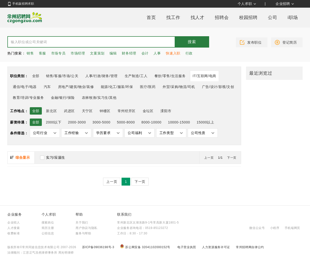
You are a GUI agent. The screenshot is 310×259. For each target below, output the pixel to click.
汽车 (47, 87)
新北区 (51, 111)
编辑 (113, 53)
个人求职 (245, 4)
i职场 (293, 17)
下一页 (231, 157)
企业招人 (13, 222)
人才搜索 (13, 228)
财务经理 (129, 53)
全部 (35, 76)
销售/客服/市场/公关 (62, 76)
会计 (145, 53)
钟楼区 (105, 111)
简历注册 (48, 228)
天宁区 (87, 111)
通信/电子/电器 (25, 87)
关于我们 (82, 222)
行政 (189, 53)
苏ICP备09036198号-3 (98, 247)
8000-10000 (151, 122)
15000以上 (205, 122)
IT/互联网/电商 (204, 76)
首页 (151, 17)
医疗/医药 (147, 87)
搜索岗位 (48, 222)
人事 (157, 53)
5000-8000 (126, 122)
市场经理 (78, 53)
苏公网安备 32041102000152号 (145, 247)
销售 (30, 53)
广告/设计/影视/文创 (218, 87)
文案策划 (97, 53)
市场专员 (58, 53)
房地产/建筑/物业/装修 (76, 87)
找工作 (173, 17)
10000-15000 (179, 122)
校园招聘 (248, 17)
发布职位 (254, 42)
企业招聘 (283, 4)
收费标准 (13, 233)
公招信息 (48, 233)
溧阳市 (165, 111)
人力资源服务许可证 (216, 247)
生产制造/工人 (136, 76)
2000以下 (53, 122)
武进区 (69, 111)
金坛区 (148, 111)
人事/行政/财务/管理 (101, 76)
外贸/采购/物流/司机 (179, 87)
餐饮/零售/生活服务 (170, 76)
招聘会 (222, 17)
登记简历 (289, 42)
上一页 (209, 157)
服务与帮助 (83, 233)
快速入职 (173, 53)
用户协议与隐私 (86, 228)
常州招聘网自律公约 (250, 247)
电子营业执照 (187, 247)
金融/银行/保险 (63, 98)
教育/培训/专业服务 (28, 98)
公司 (272, 17)
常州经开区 (127, 111)
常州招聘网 (24, 17)
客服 (42, 53)
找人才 (197, 17)
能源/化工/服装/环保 (117, 87)
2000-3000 (77, 122)
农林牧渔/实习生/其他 (99, 98)
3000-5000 (101, 122)
